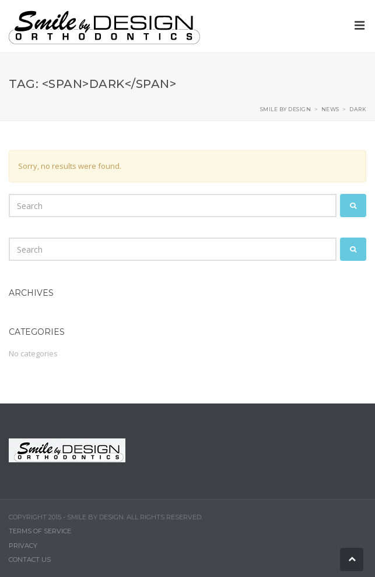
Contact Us (30, 559)
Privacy (23, 545)
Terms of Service (40, 531)
